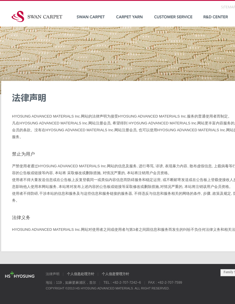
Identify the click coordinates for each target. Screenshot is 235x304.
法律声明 (52, 274)
